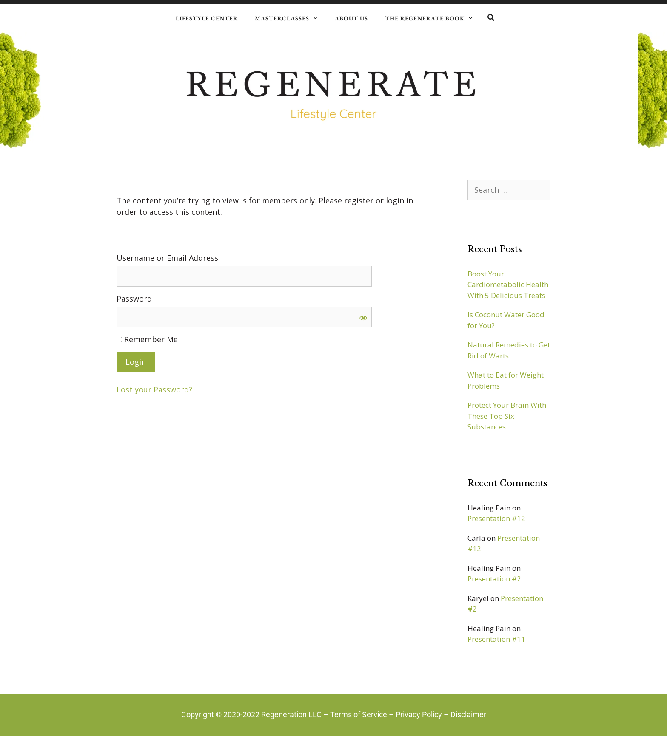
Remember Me (147, 339)
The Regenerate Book (429, 18)
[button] (491, 17)
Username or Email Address (167, 258)
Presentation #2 (494, 579)
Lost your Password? (154, 389)
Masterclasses (286, 18)
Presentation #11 (496, 639)
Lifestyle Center (207, 18)
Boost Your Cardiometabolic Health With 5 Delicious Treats (507, 284)
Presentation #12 (496, 518)
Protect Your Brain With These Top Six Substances (506, 415)
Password (134, 298)
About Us (351, 18)
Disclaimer (468, 714)
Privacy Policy (419, 714)
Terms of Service (358, 714)
